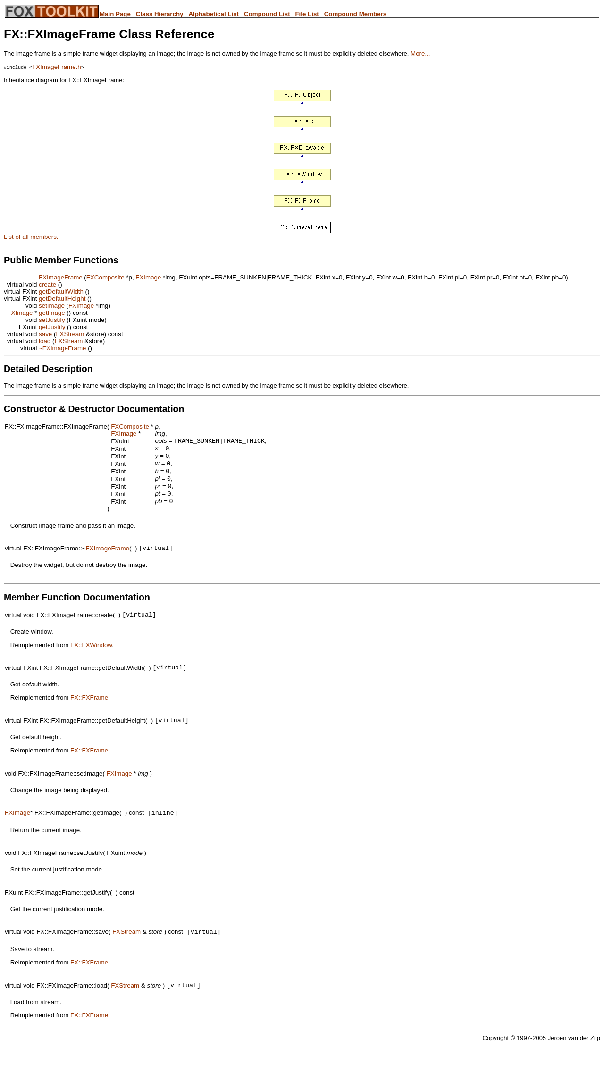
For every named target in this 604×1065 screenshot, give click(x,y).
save (45, 334)
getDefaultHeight (62, 298)
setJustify (52, 319)
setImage (52, 305)
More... (420, 53)
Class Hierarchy (160, 13)
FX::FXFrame (89, 710)
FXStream (70, 334)
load (44, 341)
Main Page (115, 13)
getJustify (52, 326)
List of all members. (31, 236)
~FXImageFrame (62, 348)
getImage (52, 312)
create (47, 284)
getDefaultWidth (61, 291)
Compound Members (355, 13)
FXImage (148, 277)
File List (307, 13)
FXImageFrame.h (56, 66)
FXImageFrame (61, 277)
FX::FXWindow (91, 656)
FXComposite (105, 277)
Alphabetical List (213, 13)
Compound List (267, 13)
